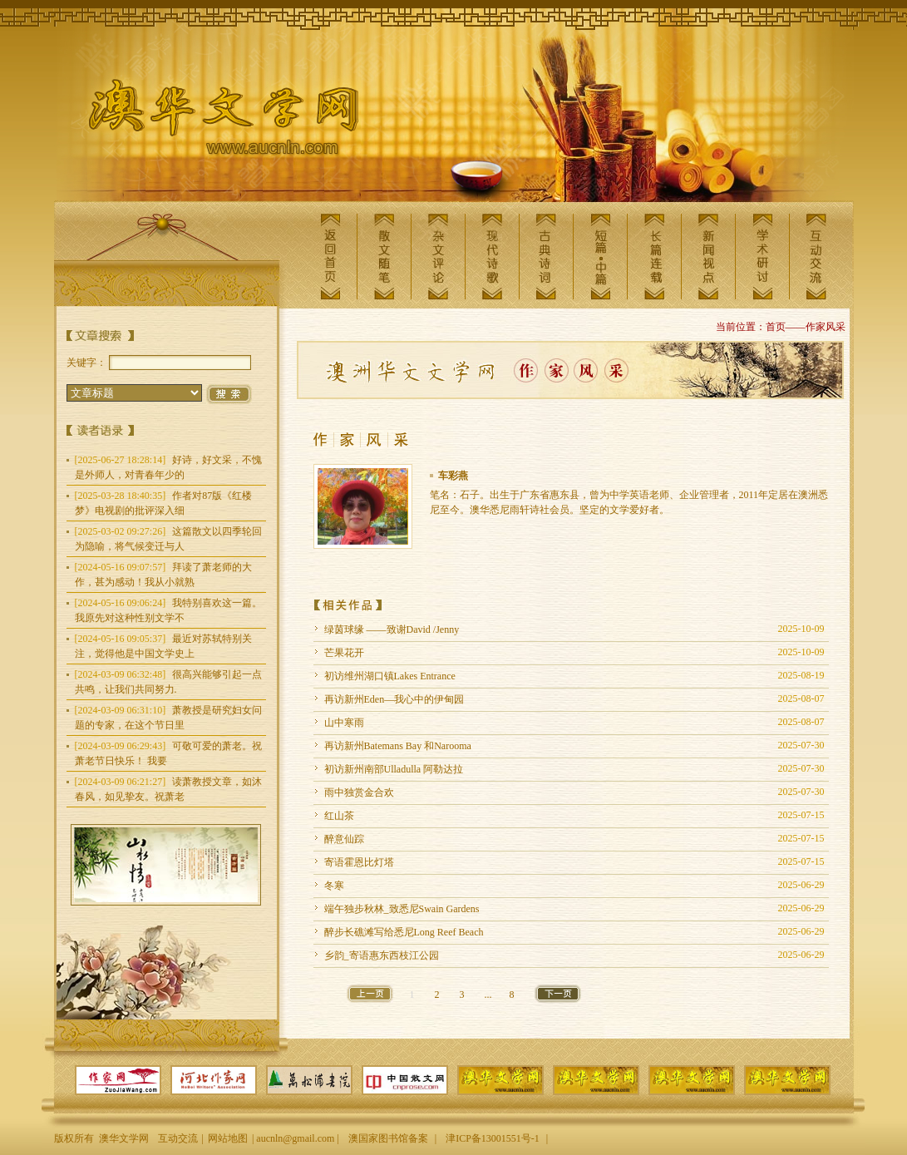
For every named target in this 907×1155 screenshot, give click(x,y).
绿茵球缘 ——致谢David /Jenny (392, 629)
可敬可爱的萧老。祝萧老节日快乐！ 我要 (169, 753)
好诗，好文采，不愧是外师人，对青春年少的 (169, 467)
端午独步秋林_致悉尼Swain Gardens (402, 909)
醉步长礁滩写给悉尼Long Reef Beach (404, 932)
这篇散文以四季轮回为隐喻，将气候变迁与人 (169, 539)
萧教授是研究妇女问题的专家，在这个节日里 (169, 717)
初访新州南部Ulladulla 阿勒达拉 (394, 769)
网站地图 (228, 1138)
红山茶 (339, 816)
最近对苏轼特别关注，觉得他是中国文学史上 (164, 646)
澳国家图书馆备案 (388, 1138)
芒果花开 (344, 653)
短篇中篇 (600, 256)
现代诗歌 (492, 256)
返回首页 (330, 256)
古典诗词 (546, 256)
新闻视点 (708, 256)
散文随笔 (384, 256)
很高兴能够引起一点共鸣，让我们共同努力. (169, 682)
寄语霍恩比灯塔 (359, 862)
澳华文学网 (210, 121)
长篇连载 (654, 256)
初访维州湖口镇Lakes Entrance (390, 676)
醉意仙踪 (344, 839)
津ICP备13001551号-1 (493, 1138)
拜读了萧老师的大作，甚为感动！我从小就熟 (164, 574)
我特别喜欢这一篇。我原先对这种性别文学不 (169, 610)
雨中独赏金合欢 (359, 792)
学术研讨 (762, 256)
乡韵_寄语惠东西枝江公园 (381, 955)
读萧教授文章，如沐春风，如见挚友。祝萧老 (169, 789)
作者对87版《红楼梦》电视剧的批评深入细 (164, 503)
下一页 (558, 994)
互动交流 (816, 256)
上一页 (370, 994)
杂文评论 (438, 256)
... (488, 994)
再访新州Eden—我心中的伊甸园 (394, 699)
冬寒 (334, 885)
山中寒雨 (344, 722)
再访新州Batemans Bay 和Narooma (397, 746)
